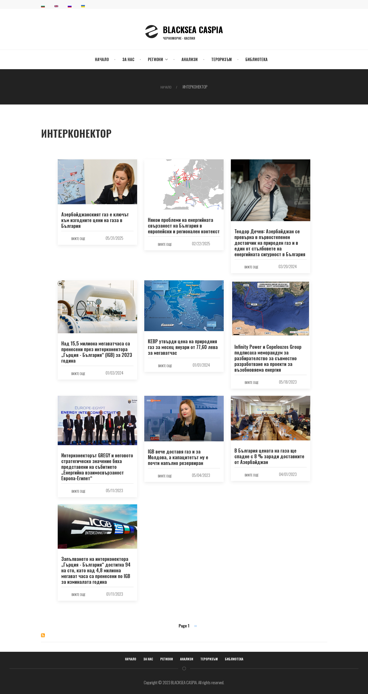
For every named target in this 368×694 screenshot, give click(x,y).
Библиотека (256, 59)
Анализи (189, 59)
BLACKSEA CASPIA (193, 31)
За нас (128, 59)
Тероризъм (221, 59)
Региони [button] (158, 59)
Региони (166, 659)
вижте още (78, 238)
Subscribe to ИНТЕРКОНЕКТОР (43, 635)
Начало (102, 59)
